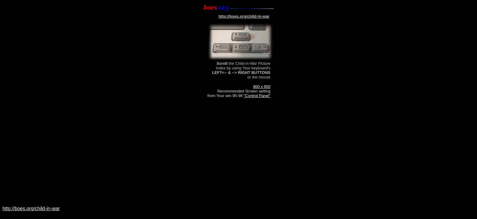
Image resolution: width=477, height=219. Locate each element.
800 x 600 (261, 86)
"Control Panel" (257, 95)
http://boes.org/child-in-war (31, 208)
